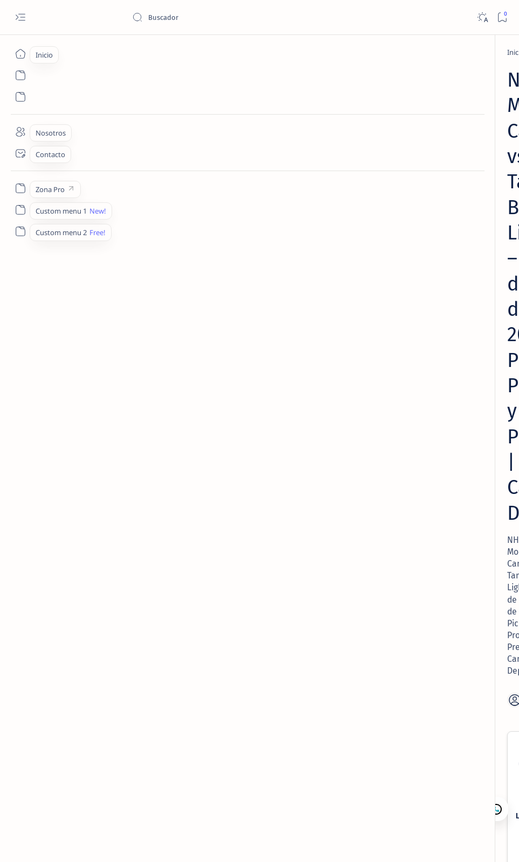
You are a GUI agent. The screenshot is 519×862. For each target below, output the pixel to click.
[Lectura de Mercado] (446, 162)
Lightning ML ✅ (128, 365)
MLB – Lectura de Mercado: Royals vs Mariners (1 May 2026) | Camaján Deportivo (436, 336)
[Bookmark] (502, 17)
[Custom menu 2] (20, 231)
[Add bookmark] (297, 248)
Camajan (92, 841)
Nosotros (456, 498)
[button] (454, 840)
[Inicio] (20, 54)
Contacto (416, 498)
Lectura (379, 498)
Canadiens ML (269, 365)
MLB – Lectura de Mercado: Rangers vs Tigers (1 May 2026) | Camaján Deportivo (443, 453)
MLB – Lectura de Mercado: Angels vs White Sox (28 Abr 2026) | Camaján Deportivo (438, 188)
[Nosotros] (20, 132)
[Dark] (482, 17)
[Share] (331, 248)
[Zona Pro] (20, 188)
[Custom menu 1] (20, 210)
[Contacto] (20, 153)
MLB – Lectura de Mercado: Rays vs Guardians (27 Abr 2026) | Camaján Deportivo (436, 277)
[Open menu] (20, 17)
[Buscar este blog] (213, 17)
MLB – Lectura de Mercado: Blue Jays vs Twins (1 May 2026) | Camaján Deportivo (444, 395)
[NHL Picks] (97, 52)
